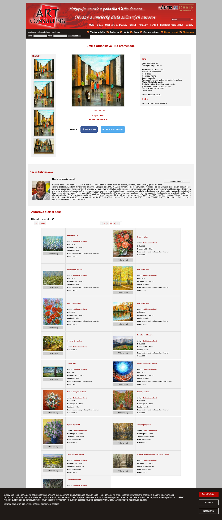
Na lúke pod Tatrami (145, 335)
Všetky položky (97, 32)
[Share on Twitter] (113, 129)
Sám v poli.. (71, 363)
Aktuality (143, 25)
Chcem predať (171, 32)
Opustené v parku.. (74, 341)
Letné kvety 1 (72, 235)
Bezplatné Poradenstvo (171, 25)
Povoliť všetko (208, 494)
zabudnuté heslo (44, 32)
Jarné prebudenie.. (74, 479)
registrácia (56, 32)
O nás (100, 25)
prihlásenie (32, 32)
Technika (114, 32)
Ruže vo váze (142, 237)
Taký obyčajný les (144, 425)
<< (36, 223)
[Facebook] (89, 129)
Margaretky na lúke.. (75, 269)
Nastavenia (208, 511)
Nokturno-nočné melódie (147, 363)
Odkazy (189, 25)
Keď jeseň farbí (143, 303)
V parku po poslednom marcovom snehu (153, 454)
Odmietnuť (209, 502)
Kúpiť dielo (98, 115)
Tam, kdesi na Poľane (75, 454)
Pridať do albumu (98, 119)
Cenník (132, 25)
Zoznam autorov (151, 32)
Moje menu (188, 32)
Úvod (92, 25)
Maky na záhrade (74, 303)
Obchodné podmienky (116, 25)
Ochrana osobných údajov (15, 504)
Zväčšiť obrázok (98, 110)
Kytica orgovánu (73, 425)
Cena (136, 32)
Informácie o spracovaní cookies (44, 504)
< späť (42, 223)
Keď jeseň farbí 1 (144, 269)
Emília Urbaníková (80, 241)
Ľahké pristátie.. (143, 392)
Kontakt (154, 25)
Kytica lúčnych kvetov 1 (76, 392)
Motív (126, 32)
